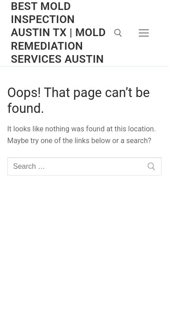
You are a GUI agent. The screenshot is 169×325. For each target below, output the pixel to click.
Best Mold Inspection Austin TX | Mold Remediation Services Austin (58, 32)
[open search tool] (118, 33)
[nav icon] (143, 32)
